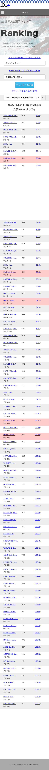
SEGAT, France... (9, 477)
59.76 (38, 314)
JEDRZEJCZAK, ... (10, 123)
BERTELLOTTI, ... (9, 626)
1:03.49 (37, 541)
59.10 (38, 265)
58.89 (38, 350)
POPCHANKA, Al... (10, 137)
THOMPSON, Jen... (10, 116)
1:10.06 (37, 668)
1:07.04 (37, 633)
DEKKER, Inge (8, 307)
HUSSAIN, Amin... (9, 704)
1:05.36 (37, 597)
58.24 (38, 130)
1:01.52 (37, 484)
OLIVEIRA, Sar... (9, 484)
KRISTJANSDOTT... (10, 541)
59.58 (38, 293)
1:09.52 (37, 654)
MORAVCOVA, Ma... (10, 130)
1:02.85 (37, 513)
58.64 (38, 343)
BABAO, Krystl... (9, 675)
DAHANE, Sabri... (9, 633)
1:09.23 (37, 647)
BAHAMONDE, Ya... (10, 619)
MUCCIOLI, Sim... (9, 668)
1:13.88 (37, 682)
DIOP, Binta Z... (8, 682)
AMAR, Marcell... (9, 583)
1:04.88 (37, 590)
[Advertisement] (24, 194)
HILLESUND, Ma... (10, 513)
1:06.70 (37, 626)
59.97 (38, 329)
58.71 (38, 251)
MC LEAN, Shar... (9, 597)
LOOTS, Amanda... (10, 470)
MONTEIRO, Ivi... (9, 506)
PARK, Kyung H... (9, 520)
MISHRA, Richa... (9, 612)
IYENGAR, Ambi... (9, 661)
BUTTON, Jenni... (9, 322)
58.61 (38, 244)
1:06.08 (37, 612)
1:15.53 (37, 690)
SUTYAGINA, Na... (10, 456)
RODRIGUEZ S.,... (10, 527)
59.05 (38, 357)
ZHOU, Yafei (7, 144)
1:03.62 (37, 555)
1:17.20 (37, 697)
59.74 (38, 307)
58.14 (38, 336)
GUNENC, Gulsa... (10, 555)
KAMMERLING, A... (10, 151)
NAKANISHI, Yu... (9, 158)
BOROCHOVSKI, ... (10, 279)
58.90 (38, 137)
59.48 (38, 286)
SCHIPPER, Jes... (9, 286)
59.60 (38, 378)
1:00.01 (37, 413)
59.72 (38, 300)
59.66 (38, 385)
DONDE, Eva (8, 697)
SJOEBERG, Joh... (10, 329)
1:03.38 (37, 527)
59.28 (38, 272)
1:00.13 (37, 442)
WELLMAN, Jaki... (9, 690)
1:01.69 (37, 498)
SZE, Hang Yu (8, 534)
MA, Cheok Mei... (9, 640)
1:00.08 (37, 428)
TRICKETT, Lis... (9, 463)
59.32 (38, 158)
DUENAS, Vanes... (10, 569)
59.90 (38, 406)
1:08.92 (37, 640)
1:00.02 (37, 421)
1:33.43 (37, 704)
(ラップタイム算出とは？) (24, 91)
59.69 (38, 392)
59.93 (38, 322)
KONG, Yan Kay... (9, 576)
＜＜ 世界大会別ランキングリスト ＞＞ (24, 58)
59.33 (38, 371)
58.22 (38, 123)
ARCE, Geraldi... (9, 647)
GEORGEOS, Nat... (10, 654)
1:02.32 (37, 506)
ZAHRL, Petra (8, 498)
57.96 (38, 116)
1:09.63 (37, 661)
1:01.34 (37, 477)
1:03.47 (37, 534)
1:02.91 (37, 520)
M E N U (24, 12)
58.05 (38, 230)
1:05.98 (37, 605)
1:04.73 (37, 583)
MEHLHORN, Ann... (10, 314)
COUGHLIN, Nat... (10, 165)
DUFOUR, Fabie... (9, 449)
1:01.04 (37, 470)
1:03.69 (37, 562)
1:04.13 (37, 569)
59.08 (38, 144)
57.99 (38, 222)
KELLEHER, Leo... (10, 562)
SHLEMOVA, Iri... (9, 605)
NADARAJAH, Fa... (10, 491)
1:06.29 (37, 619)
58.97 (38, 258)
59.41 (38, 279)
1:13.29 (37, 675)
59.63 (38, 165)
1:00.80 (37, 449)
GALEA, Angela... (9, 590)
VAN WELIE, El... (9, 548)
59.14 (38, 151)
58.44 (38, 237)
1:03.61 (37, 548)
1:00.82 (37, 456)
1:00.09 (37, 435)
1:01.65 (37, 491)
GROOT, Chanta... (9, 293)
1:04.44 (37, 576)
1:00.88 (37, 463)
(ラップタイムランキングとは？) (24, 70)
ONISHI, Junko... (9, 300)
